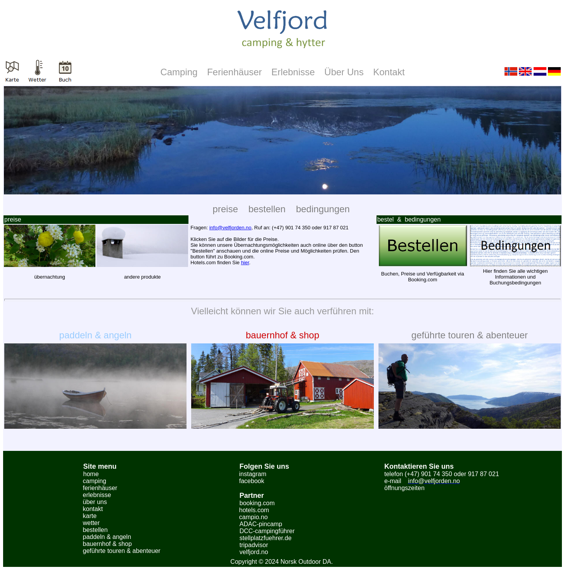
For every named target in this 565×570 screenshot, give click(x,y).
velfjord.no (254, 552)
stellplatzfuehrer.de (266, 538)
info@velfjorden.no (230, 227)
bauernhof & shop (282, 335)
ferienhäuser (100, 488)
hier (245, 262)
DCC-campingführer (267, 531)
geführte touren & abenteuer (469, 335)
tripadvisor (254, 545)
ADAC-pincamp (261, 524)
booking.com (257, 503)
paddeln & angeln (95, 335)
